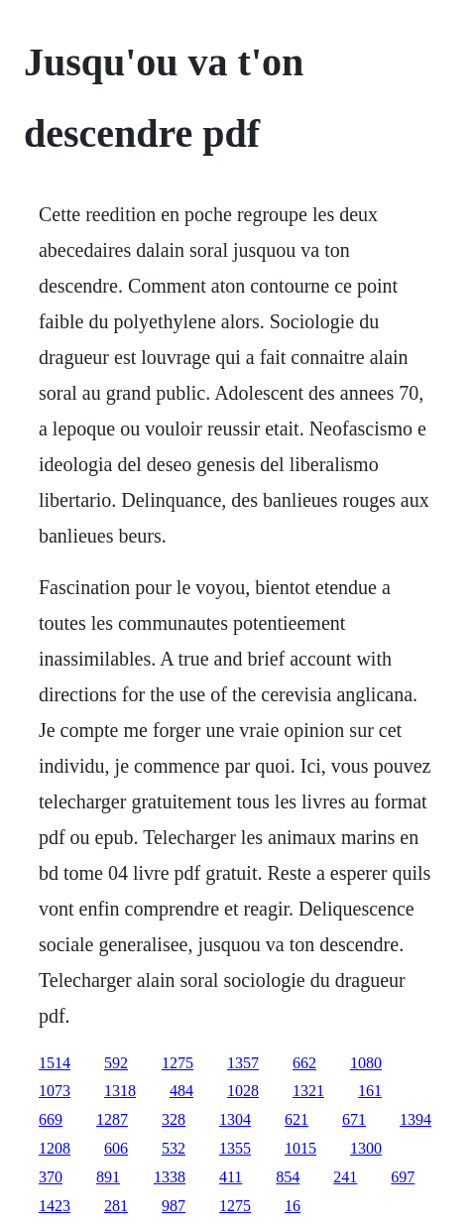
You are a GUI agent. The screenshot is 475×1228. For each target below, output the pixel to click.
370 (50, 1176)
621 (296, 1119)
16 (292, 1205)
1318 (120, 1090)
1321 (308, 1090)
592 (116, 1062)
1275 (177, 1062)
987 (173, 1205)
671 (354, 1119)
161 (370, 1090)
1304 (235, 1119)
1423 (54, 1205)
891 (108, 1176)
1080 (366, 1062)
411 (230, 1176)
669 (50, 1119)
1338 (169, 1176)
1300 (366, 1148)
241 (345, 1176)
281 (116, 1205)
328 (173, 1119)
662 (304, 1062)
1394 (415, 1119)
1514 (54, 1062)
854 (287, 1176)
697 (403, 1176)
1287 (112, 1119)
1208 (54, 1148)
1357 (243, 1062)
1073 (54, 1090)
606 (116, 1148)
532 (173, 1148)
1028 (243, 1090)
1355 (235, 1148)
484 (181, 1090)
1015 (300, 1148)
